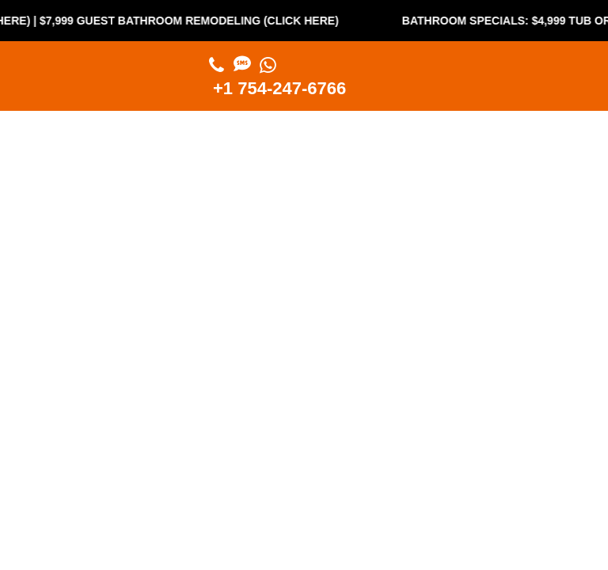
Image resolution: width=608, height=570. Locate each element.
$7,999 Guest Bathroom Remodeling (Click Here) (195, 20)
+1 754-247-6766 (279, 88)
